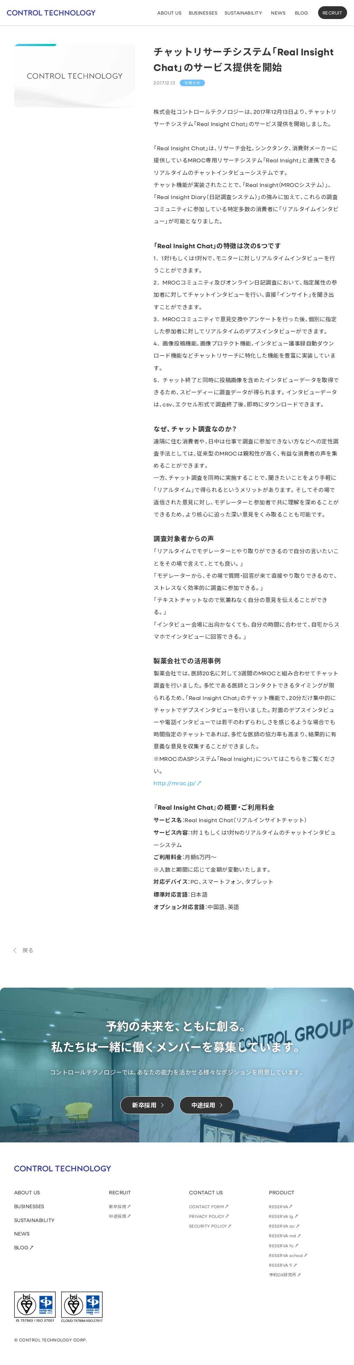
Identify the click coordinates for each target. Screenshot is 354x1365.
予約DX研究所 (282, 1274)
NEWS (22, 1233)
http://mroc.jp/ (174, 783)
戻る (28, 950)
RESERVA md (282, 1235)
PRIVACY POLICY (207, 1216)
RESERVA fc (281, 1245)
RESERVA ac (282, 1226)
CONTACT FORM (206, 1206)
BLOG (21, 1247)
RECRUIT (332, 13)
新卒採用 (117, 1206)
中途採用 (117, 1216)
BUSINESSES (29, 1206)
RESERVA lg (281, 1216)
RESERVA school (286, 1255)
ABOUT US (27, 1192)
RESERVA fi (280, 1265)
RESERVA (278, 1206)
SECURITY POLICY (208, 1226)
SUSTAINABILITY (34, 1220)
